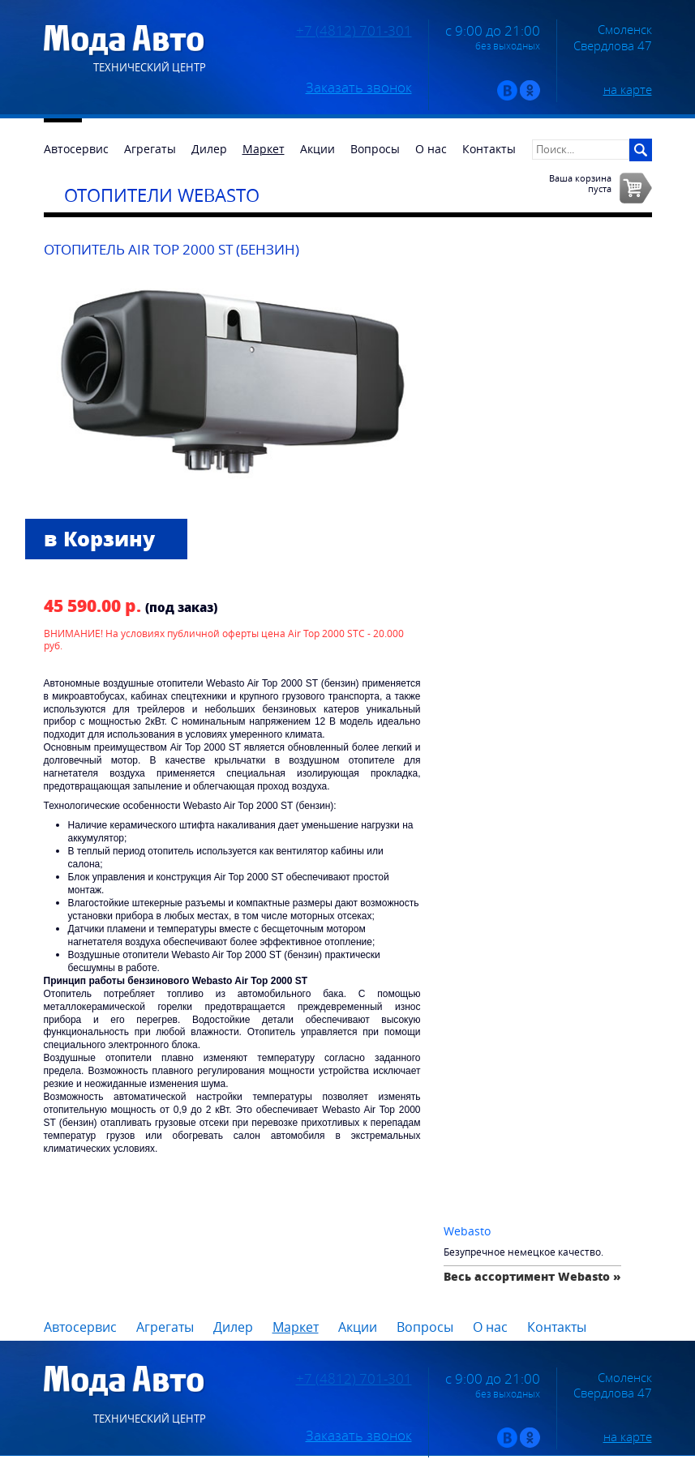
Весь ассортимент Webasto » (532, 1276)
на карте (627, 89)
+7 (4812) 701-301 (354, 31)
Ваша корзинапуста (580, 183)
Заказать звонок (359, 87)
